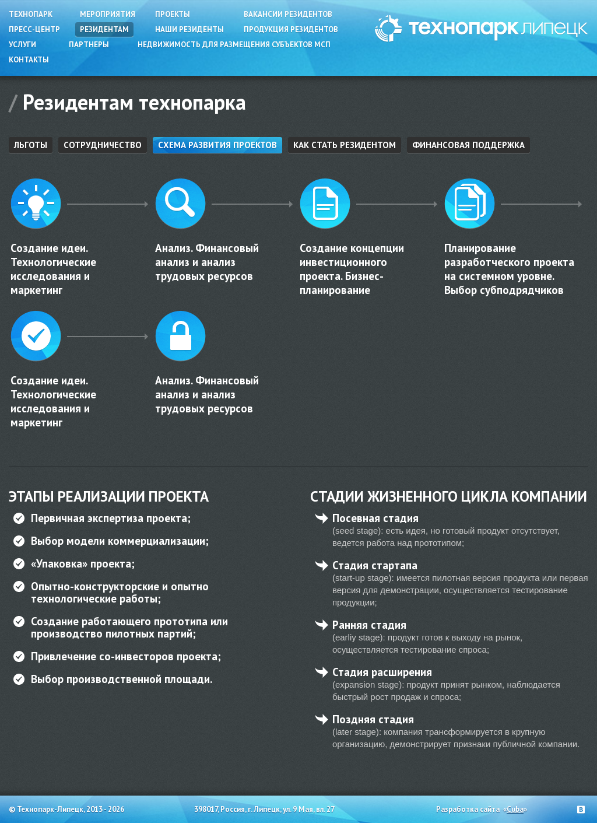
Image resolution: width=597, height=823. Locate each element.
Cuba (515, 809)
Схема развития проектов (217, 144)
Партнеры (89, 45)
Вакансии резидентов (288, 14)
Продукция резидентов (291, 29)
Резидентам (104, 29)
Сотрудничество (103, 144)
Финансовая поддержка (468, 144)
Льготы (30, 144)
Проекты (172, 14)
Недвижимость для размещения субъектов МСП (234, 45)
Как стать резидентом (344, 144)
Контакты (29, 60)
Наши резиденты (189, 29)
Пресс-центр (34, 29)
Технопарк (30, 14)
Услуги (22, 45)
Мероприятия (107, 14)
